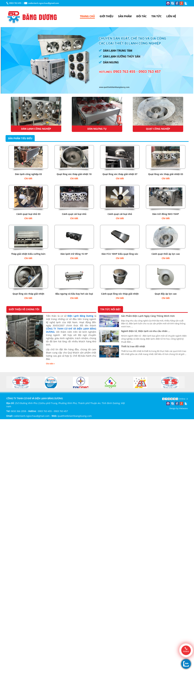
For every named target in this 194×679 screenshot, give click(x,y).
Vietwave (183, 408)
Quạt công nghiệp (158, 128)
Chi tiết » (50, 363)
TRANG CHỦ (87, 16)
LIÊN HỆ (171, 16)
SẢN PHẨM (125, 16)
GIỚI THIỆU (106, 16)
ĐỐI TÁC (141, 16)
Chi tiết (28, 178)
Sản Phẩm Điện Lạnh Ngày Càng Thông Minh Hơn (148, 315)
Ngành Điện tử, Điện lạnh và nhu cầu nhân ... (145, 331)
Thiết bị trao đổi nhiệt (133, 346)
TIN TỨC (156, 16)
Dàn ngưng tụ (96, 128)
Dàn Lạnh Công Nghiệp (36, 128)
